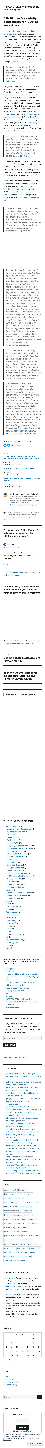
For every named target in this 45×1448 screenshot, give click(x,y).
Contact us (9, 971)
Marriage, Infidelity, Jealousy (20, 876)
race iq (6, 1244)
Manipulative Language (18, 873)
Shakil (8, 1311)
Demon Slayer (10, 1295)
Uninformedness (12, 912)
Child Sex (13, 882)
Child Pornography (15, 940)
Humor (8, 904)
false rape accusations (12, 1211)
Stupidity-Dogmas (12, 826)
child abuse (19, 1198)
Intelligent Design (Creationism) (20, 848)
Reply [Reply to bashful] (6, 564)
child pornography (11, 1202)
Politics (12, 859)
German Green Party (16, 189)
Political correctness (15, 857)
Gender (10, 926)
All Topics (9, 969)
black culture (9, 1194)
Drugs (7, 901)
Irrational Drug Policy (16, 851)
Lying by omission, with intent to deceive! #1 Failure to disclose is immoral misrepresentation (22, 1101)
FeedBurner (27, 1431)
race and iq (14, 1240)
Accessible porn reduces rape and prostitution (19, 468)
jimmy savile (17, 517)
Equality (8, 918)
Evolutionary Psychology (17, 895)
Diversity (11, 834)
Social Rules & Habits (15, 871)
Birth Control (12, 915)
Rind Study (7, 195)
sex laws (7, 1252)
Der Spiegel (33, 123)
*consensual (25, 197)
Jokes (9, 909)
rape (13, 1248)
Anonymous (10, 1278)
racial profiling (32, 1244)
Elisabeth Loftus (9, 114)
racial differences (18, 1244)
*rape (29, 51)
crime (37, 1202)
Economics (11, 837)
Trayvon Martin (10, 1261)
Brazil (19, 1194)
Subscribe (10, 1045)
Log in (7, 1376)
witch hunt (22, 1261)
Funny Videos (12, 907)
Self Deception (15, 898)
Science (8, 890)
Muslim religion (22, 1227)
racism (6, 1248)
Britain (10, 514)
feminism (27, 1211)
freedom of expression (13, 1215)
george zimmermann (30, 1219)
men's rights (9, 1227)
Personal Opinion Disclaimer (17, 988)
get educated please (13, 1286)
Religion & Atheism (15, 868)
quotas (36, 1236)
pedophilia (26, 1232)
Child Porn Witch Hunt (16, 832)
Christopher (10, 1303)
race (6, 1240)
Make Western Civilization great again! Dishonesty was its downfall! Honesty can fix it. (23, 1076)
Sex (6, 937)
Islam (9, 929)
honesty (8, 945)
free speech (28, 1215)
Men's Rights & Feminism (17, 854)
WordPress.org (11, 1385)
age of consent (19, 192)
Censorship (28, 1194)
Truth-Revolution (14, 934)
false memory (32, 514)
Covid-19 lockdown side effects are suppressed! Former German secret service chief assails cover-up (22, 1159)
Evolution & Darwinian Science (19, 893)
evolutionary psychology (22, 1207)
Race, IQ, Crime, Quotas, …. (15, 991)
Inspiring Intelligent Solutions (19, 846)
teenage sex (9, 1256)
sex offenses (30, 1252)
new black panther (11, 1232)
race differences (27, 1240)
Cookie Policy (7, 1440)
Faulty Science (13, 840)
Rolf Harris (24, 514)
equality (7, 1207)
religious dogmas (33, 1248)
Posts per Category (12, 1007)
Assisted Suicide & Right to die (19, 829)
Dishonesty (11, 920)
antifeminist (20, 125)
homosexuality (8, 517)
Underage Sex (12, 943)
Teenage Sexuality (14, 879)
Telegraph (10, 81)
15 (12, 48)
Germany (8, 1223)
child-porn (8, 1198)
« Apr (11, 1359)
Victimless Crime (14, 887)
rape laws (21, 1248)
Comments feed (11, 1382)
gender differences (11, 1219)
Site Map (8, 996)
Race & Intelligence (15, 865)
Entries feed (10, 1379)
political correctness (12, 1236)
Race (9, 931)
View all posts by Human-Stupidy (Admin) (23, 505)
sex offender (13, 519)
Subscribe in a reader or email (16, 1057)
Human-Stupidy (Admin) (14, 512)
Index (7, 980)
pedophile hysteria (28, 517)
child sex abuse (27, 1202)
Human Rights (13, 843)
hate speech (19, 1223)
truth (7, 948)
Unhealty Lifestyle (14, 884)
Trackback (9, 1005)
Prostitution (12, 862)
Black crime (22, 1190)
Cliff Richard (16, 514)
